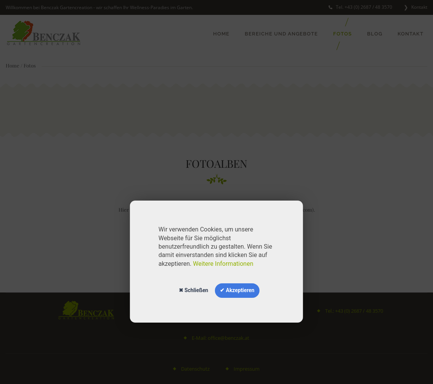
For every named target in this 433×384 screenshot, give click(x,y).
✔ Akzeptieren (237, 290)
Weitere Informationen (223, 263)
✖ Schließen (193, 290)
